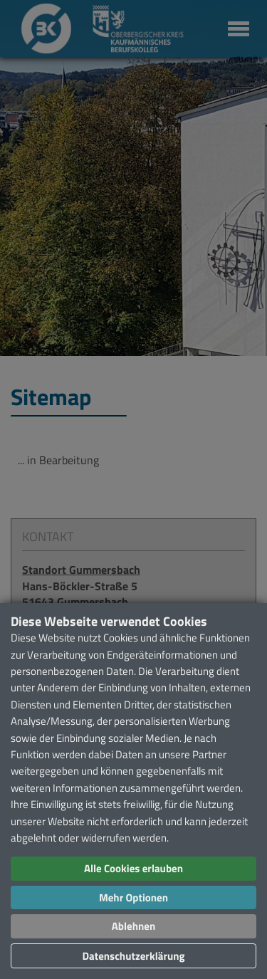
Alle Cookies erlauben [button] (133, 868)
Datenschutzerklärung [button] (133, 956)
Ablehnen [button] (133, 926)
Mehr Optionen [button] (133, 897)
